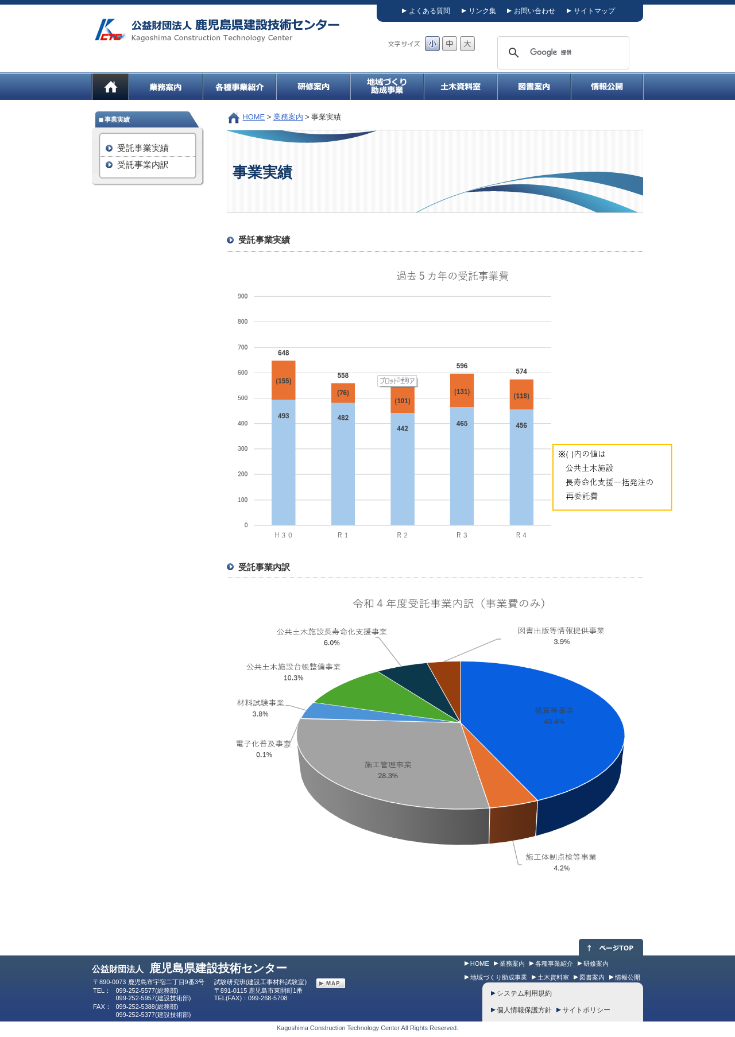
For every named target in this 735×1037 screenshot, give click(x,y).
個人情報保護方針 (524, 1010)
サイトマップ (594, 11)
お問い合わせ (534, 11)
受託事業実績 (143, 148)
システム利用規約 (524, 993)
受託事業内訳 (143, 164)
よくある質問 (429, 11)
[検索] (561, 53)
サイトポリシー (586, 1010)
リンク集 (482, 11)
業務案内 (288, 117)
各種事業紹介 (554, 963)
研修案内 (596, 963)
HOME (254, 117)
